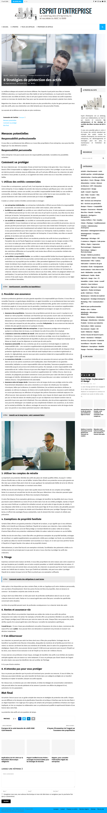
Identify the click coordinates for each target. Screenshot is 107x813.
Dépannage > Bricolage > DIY (90, 238)
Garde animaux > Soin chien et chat (92, 269)
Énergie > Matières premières (90, 255)
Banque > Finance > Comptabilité (91, 206)
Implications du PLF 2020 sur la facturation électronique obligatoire (12, 759)
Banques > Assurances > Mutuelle (92, 209)
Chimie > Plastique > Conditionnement (93, 223)
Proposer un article (72, 809)
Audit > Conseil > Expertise (89, 192)
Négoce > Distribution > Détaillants (92, 317)
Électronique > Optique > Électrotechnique (89, 251)
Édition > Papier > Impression (90, 244)
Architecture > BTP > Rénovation (91, 186)
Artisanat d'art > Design (88, 189)
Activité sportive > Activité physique (92, 174)
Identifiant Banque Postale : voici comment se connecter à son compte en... (99, 413)
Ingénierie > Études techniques (91, 290)
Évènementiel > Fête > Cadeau (90, 261)
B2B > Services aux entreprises (91, 201)
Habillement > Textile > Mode (90, 275)
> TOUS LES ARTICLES (27, 27)
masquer (22, 117)
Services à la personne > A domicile (92, 340)
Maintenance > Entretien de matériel (93, 296)
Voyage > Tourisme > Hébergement (92, 349)
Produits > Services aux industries (92, 323)
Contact (62, 809)
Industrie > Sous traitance (89, 284)
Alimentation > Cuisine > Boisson (91, 183)
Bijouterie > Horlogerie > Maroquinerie (89, 216)
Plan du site (100, 809)
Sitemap (93, 809)
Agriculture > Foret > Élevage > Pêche (93, 180)
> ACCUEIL (5, 27)
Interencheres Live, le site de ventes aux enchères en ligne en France (86, 412)
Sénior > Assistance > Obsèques (91, 338)
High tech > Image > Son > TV (90, 278)
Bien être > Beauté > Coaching (90, 212)
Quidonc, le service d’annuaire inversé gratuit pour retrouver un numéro (86, 432)
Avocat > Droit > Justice (88, 198)
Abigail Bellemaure (11, 83)
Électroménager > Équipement (90, 247)
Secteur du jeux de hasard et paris (92, 335)
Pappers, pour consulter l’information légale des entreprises (60, 759)
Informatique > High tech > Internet (92, 287)
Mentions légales (84, 809)
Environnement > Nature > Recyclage (93, 258)
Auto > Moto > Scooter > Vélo (90, 195)
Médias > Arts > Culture (88, 309)
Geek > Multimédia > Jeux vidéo (91, 272)
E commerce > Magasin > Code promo (93, 241)
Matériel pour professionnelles (91, 306)
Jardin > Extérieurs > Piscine (90, 293)
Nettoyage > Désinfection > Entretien (93, 320)
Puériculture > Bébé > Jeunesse (91, 326)
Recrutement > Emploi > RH (89, 329)
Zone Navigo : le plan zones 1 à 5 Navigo (92, 380)
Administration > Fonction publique (92, 177)
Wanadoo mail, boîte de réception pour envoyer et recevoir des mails (99, 431)
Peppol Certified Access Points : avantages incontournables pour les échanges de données (38, 759)
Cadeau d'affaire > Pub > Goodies (91, 220)
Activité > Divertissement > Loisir (91, 171)
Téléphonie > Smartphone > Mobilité (92, 346)
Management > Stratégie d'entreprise (93, 299)
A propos (56, 809)
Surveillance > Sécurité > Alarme (91, 343)
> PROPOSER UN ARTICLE (45, 27)
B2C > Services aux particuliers (91, 203)
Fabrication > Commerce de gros (91, 264)
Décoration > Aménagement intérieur (93, 231)
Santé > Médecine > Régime (90, 332)
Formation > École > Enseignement (92, 267)
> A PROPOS (14, 27)
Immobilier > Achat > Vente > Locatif (92, 281)
